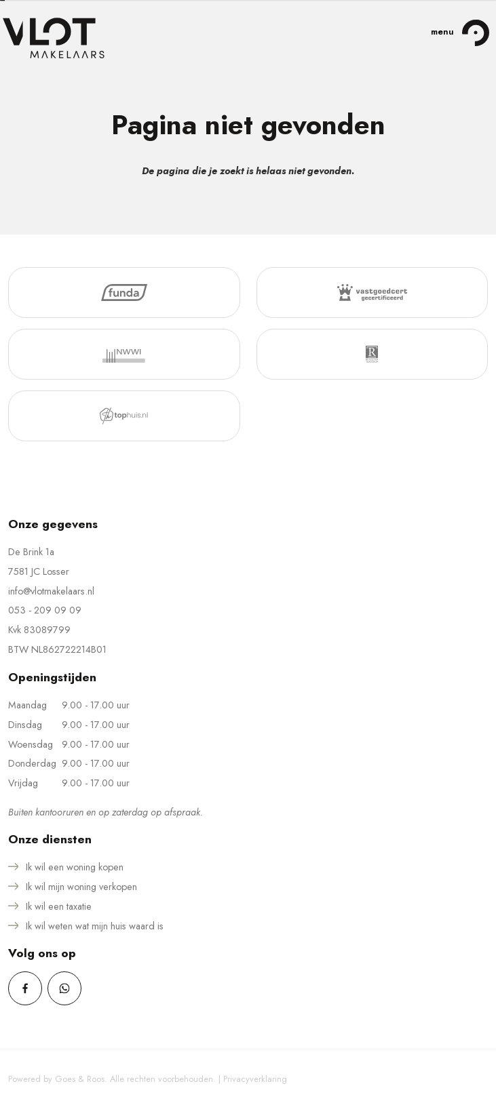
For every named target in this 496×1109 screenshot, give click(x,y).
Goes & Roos (79, 1078)
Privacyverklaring (255, 1078)
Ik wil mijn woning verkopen (81, 886)
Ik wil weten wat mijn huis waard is (95, 926)
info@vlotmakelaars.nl (51, 591)
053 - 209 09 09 (44, 610)
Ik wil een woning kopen (74, 867)
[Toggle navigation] (475, 32)
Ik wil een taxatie (59, 906)
